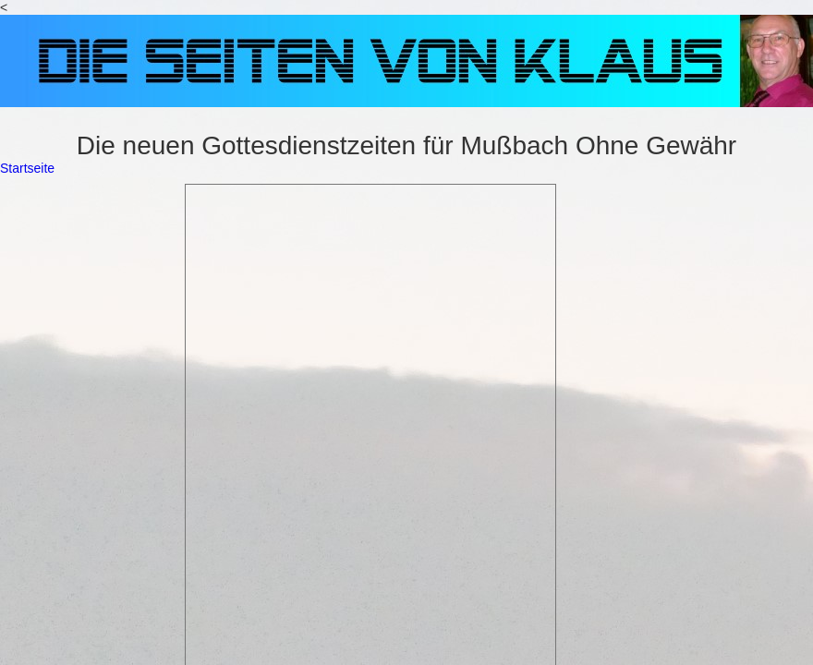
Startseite (27, 168)
